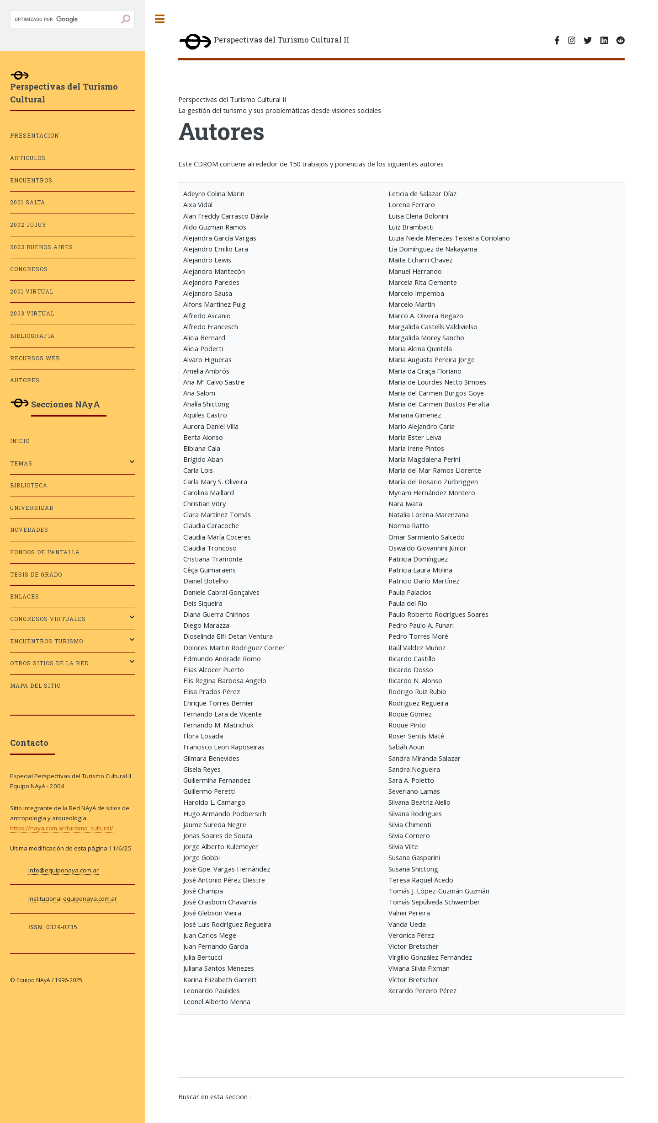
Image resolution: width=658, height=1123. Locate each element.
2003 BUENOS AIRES (41, 247)
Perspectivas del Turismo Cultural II (263, 42)
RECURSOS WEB (35, 358)
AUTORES (25, 380)
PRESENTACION (34, 135)
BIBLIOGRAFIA (32, 335)
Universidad (31, 507)
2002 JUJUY (28, 224)
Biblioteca (29, 485)
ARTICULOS (28, 158)
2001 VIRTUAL (31, 291)
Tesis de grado (36, 574)
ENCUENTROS (31, 180)
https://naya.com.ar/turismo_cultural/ (61, 828)
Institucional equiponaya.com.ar (72, 898)
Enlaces (24, 596)
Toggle (160, 19)
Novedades (29, 529)
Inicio (20, 441)
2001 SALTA (27, 202)
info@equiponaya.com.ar (63, 870)
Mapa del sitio (35, 685)
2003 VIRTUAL (32, 313)
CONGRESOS (29, 269)
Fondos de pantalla (45, 552)
